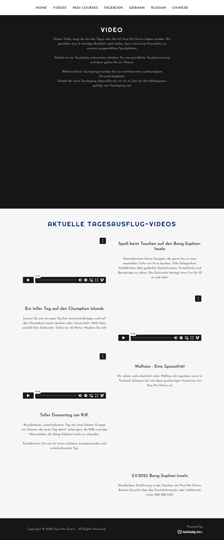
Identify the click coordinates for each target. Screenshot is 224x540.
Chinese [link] (180, 8)
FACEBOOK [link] (113, 8)
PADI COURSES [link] (85, 8)
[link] (190, 531)
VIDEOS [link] (60, 8)
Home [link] (41, 8)
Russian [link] (158, 8)
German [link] (137, 8)
